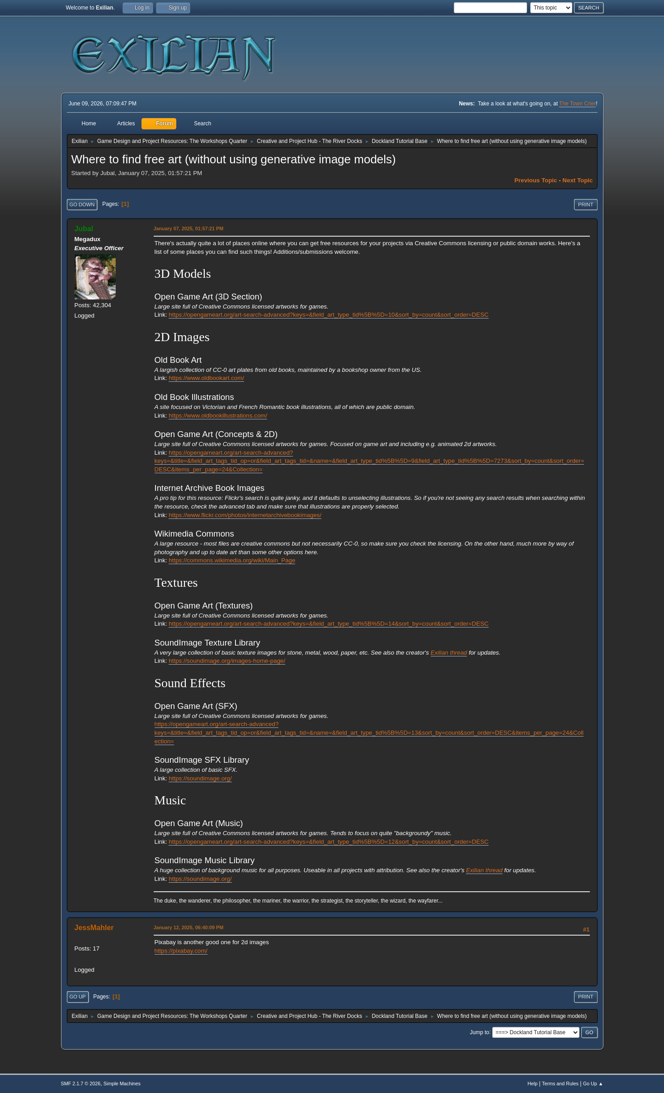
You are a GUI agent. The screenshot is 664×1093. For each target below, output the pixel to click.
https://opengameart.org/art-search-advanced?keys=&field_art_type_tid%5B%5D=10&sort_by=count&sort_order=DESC (329, 314)
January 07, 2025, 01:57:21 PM (189, 228)
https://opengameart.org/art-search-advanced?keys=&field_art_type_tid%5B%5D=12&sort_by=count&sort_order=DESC (329, 841)
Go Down (82, 204)
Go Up (78, 996)
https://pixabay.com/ (181, 950)
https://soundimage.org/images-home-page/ (227, 660)
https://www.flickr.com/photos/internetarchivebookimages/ (245, 515)
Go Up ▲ (593, 1083)
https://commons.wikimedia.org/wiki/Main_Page (232, 560)
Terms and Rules (560, 1083)
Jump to (480, 1032)
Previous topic (535, 180)
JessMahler (94, 927)
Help (532, 1083)
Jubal (84, 229)
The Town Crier (577, 103)
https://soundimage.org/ (200, 778)
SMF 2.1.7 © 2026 (81, 1083)
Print (585, 204)
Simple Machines (122, 1083)
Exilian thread (449, 652)
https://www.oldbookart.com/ (206, 378)
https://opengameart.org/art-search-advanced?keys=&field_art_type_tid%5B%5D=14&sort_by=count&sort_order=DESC (329, 623)
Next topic (577, 180)
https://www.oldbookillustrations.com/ (218, 415)
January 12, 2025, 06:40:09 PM (189, 927)
